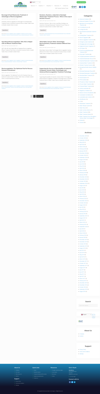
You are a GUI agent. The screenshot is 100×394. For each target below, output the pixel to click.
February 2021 (83, 224)
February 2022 (83, 211)
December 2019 (83, 239)
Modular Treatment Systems (86, 65)
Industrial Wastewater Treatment (27, 35)
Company (82, 334)
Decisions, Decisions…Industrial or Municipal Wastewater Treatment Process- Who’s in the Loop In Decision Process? (56, 16)
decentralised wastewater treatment (88, 31)
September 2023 (83, 183)
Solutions (41, 6)
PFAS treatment (83, 79)
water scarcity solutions (85, 110)
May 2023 (82, 192)
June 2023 (82, 190)
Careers (81, 336)
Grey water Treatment (85, 54)
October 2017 (83, 263)
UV (80, 101)
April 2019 (82, 257)
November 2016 (83, 285)
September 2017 (83, 265)
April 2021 (82, 220)
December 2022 (83, 200)
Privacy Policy (83, 349)
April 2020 (82, 231)
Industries (49, 6)
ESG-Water (82, 48)
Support (16, 379)
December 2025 (83, 136)
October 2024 (83, 155)
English (32, 2)
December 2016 (83, 282)
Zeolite (81, 120)
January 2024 (83, 174)
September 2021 (83, 216)
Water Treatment (47, 35)
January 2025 (83, 151)
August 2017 (82, 267)
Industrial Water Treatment (22, 61)
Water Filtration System (85, 105)
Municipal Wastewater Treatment (87, 73)
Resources (58, 6)
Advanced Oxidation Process (86, 21)
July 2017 (82, 270)
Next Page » (40, 96)
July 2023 (82, 187)
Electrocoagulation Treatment (19, 33)
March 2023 (82, 196)
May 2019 (82, 254)
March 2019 (82, 259)
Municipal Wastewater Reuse (60, 33)
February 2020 (83, 235)
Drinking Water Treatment (85, 35)
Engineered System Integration (87, 46)
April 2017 (82, 276)
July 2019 (82, 250)
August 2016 (82, 291)
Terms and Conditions (85, 351)
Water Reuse (83, 108)
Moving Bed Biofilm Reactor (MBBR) (88, 67)
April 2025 (82, 144)
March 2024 (82, 170)
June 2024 (82, 164)
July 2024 (82, 161)
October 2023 (83, 181)
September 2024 (83, 157)
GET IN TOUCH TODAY (93, 316)
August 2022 (82, 205)
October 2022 (83, 203)
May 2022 (82, 209)
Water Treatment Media (85, 114)
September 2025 (83, 140)
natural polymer (83, 77)
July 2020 (82, 228)
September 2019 (83, 246)
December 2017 (83, 261)
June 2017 (82, 272)
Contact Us (65, 5)
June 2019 (82, 252)
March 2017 (82, 278)
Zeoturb (81, 122)
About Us (34, 6)
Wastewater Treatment (85, 103)
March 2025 (82, 146)
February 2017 (83, 280)
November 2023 (83, 179)
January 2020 (83, 237)
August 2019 (82, 248)
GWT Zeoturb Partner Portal (61, 8)
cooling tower (83, 29)
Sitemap (81, 353)
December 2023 (83, 177)
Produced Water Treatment (86, 86)
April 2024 (82, 168)
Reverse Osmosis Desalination (87, 92)
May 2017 (82, 274)
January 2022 (83, 213)
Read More (5, 30)
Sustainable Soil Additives (85, 95)
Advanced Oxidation (84, 19)
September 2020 (83, 226)
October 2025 (83, 138)
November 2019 (83, 241)
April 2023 (82, 194)
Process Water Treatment (86, 84)
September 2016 (83, 289)
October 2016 (83, 287)
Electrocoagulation (9, 33)
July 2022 (82, 207)
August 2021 (82, 218)
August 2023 (82, 185)
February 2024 (83, 172)
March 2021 (82, 222)
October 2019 (83, 244)
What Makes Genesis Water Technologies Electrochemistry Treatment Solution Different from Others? (55, 43)
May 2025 (82, 142)
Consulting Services (84, 27)
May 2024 (82, 166)
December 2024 (83, 153)
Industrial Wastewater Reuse (15, 35)
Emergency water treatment (86, 42)
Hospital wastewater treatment (87, 56)
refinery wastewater (84, 88)
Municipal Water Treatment (58, 61)
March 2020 (82, 233)
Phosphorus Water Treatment (86, 82)
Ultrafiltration (83, 99)
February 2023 (83, 198)
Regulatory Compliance (85, 90)
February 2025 (83, 149)
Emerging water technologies (86, 44)
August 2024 (82, 159)
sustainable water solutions (86, 97)
